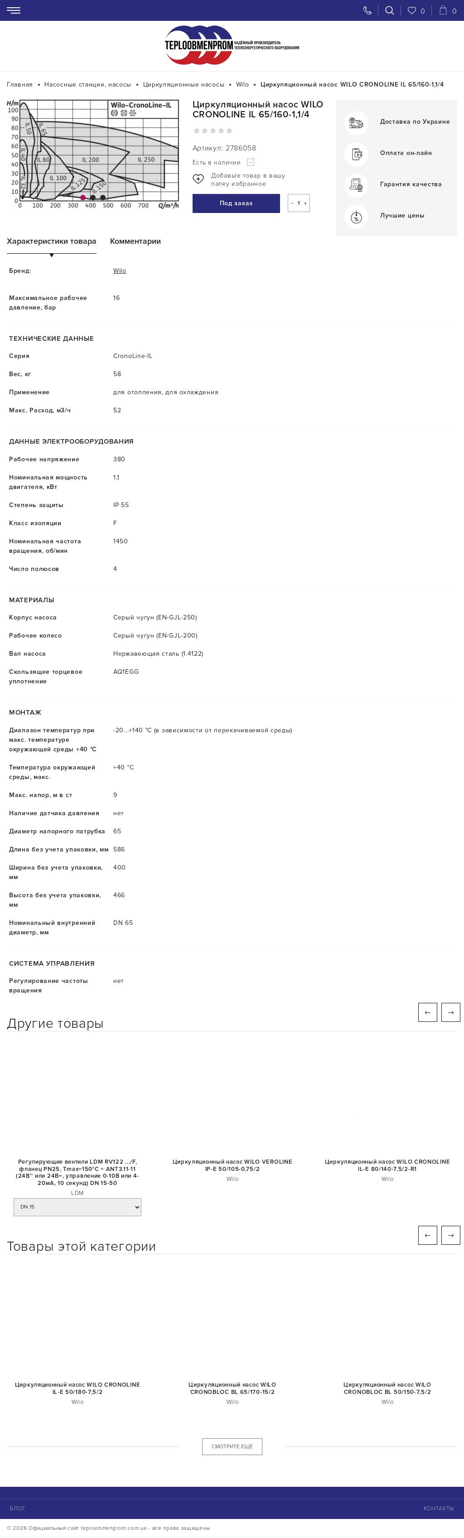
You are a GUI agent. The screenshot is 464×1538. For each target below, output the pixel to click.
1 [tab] (83, 197)
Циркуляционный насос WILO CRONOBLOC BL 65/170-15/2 (232, 1389)
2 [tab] (93, 197)
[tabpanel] (93, 154)
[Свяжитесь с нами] (367, 10)
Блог (17, 1508)
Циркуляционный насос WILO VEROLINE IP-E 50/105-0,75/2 (233, 1166)
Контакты (439, 1508)
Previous (427, 1012)
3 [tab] (103, 197)
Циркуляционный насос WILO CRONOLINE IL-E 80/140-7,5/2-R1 (387, 1166)
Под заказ (234, 204)
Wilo (119, 271)
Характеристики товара (52, 241)
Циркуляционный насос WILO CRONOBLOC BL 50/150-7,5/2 (387, 1389)
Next (450, 1012)
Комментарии (135, 241)
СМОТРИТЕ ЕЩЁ (232, 1446)
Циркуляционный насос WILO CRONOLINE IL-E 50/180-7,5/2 (77, 1389)
